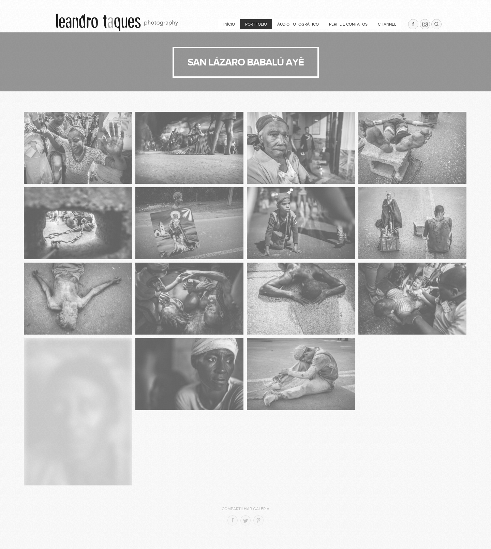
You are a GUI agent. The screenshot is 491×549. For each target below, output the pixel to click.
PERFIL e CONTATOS (348, 24)
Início (229, 24)
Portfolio (256, 24)
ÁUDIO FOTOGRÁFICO (298, 24)
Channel (387, 24)
